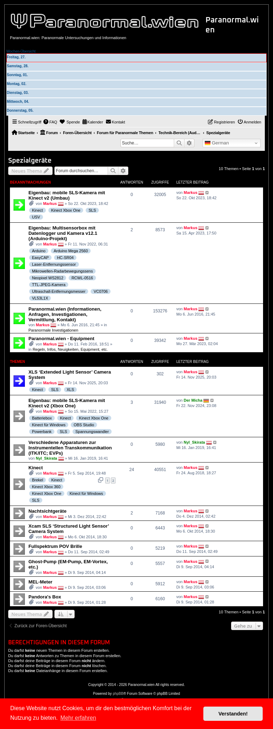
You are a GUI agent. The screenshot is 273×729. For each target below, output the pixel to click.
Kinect (37, 210)
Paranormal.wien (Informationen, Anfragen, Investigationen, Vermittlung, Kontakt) (64, 314)
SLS (92, 210)
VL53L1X (40, 298)
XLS (70, 389)
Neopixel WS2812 (47, 278)
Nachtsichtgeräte (47, 511)
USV (36, 217)
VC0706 (100, 291)
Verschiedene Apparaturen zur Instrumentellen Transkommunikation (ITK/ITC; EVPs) (70, 448)
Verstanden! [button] (233, 714)
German (217, 143)
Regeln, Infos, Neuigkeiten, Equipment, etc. (70, 349)
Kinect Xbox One (66, 210)
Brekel (37, 480)
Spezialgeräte (30, 160)
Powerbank (42, 431)
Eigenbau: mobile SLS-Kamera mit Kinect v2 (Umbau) (66, 195)
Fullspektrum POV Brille (55, 546)
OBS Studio (84, 425)
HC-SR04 (65, 257)
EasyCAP (40, 257)
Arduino (39, 251)
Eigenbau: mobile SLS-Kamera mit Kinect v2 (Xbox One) (66, 403)
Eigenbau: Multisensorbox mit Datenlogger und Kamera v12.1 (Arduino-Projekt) (62, 233)
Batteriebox (42, 418)
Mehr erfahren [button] (78, 718)
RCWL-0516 (82, 278)
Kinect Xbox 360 (46, 487)
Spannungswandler (92, 431)
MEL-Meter (40, 582)
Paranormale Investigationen (53, 330)
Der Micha (193, 400)
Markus (50, 203)
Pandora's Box (44, 596)
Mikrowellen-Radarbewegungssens (62, 271)
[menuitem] (50, 122)
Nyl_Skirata (46, 458)
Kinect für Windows (48, 425)
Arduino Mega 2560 (71, 251)
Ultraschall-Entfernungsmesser (58, 291)
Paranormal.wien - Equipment (61, 338)
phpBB (118, 694)
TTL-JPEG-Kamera (48, 284)
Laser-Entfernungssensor (54, 264)
